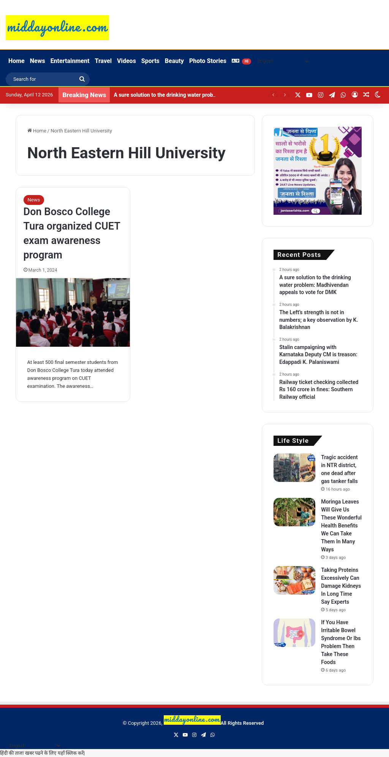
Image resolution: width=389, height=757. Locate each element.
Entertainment (70, 61)
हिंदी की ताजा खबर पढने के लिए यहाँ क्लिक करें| (42, 753)
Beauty (174, 61)
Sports (150, 61)
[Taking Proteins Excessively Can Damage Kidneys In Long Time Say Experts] (294, 580)
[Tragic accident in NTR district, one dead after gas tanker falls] (294, 467)
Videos (126, 61)
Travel (103, 61)
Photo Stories (207, 61)
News (37, 61)
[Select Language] (282, 61)
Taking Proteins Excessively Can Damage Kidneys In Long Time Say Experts (341, 586)
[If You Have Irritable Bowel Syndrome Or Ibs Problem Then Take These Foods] (294, 633)
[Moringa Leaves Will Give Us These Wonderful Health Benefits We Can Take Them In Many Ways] (294, 512)
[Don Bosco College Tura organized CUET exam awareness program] (73, 312)
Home (16, 61)
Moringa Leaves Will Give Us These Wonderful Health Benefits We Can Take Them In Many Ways (341, 525)
